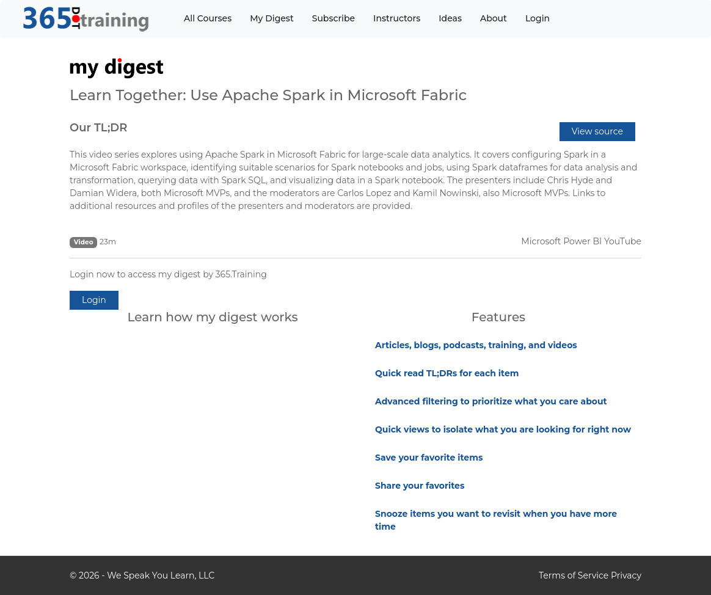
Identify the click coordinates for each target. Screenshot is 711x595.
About (493, 18)
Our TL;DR (98, 127)
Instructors (396, 18)
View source (597, 131)
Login (537, 18)
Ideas (450, 18)
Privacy (626, 575)
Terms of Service (573, 575)
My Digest (271, 18)
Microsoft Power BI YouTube (581, 241)
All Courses (208, 18)
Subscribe (333, 18)
